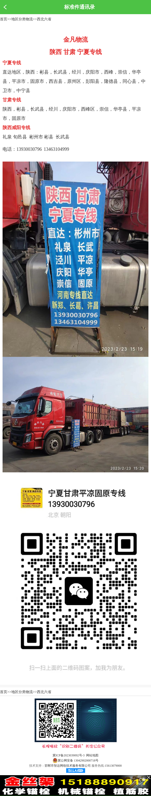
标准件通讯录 (79, 7)
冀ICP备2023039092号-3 (69, 755)
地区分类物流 (22, 19)
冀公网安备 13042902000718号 (75, 760)
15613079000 (113, 765)
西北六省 (44, 19)
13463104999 (56, 149)
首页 (3, 19)
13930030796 (29, 149)
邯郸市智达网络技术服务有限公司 (68, 765)
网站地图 (92, 755)
